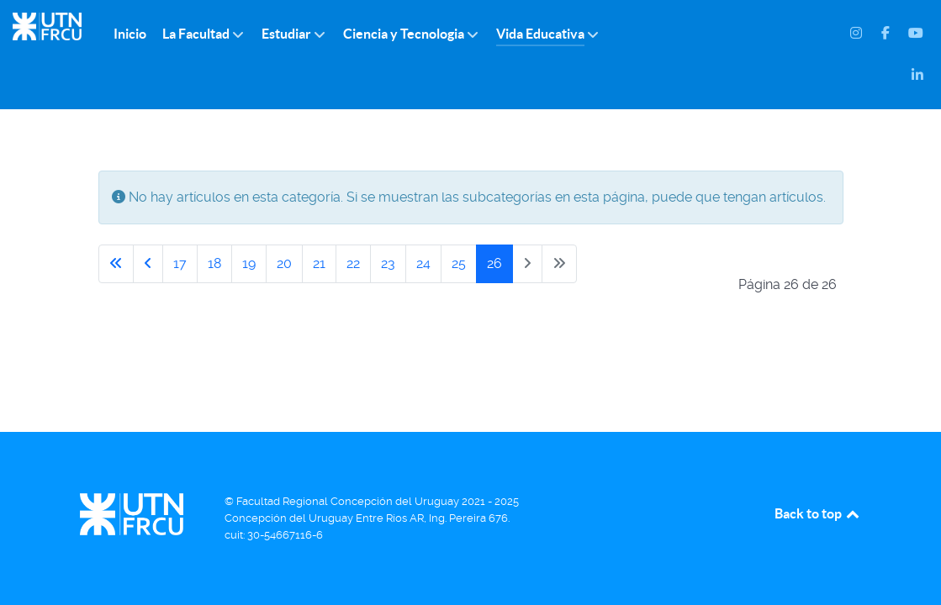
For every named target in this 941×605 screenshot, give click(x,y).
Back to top (818, 513)
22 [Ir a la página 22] (353, 263)
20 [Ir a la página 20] (284, 263)
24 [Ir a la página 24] (423, 263)
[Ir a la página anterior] (148, 264)
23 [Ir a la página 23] (388, 263)
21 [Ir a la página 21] (319, 263)
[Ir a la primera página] (116, 264)
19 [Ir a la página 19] (249, 263)
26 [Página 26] (494, 263)
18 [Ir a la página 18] (214, 263)
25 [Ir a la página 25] (459, 263)
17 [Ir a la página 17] (180, 263)
